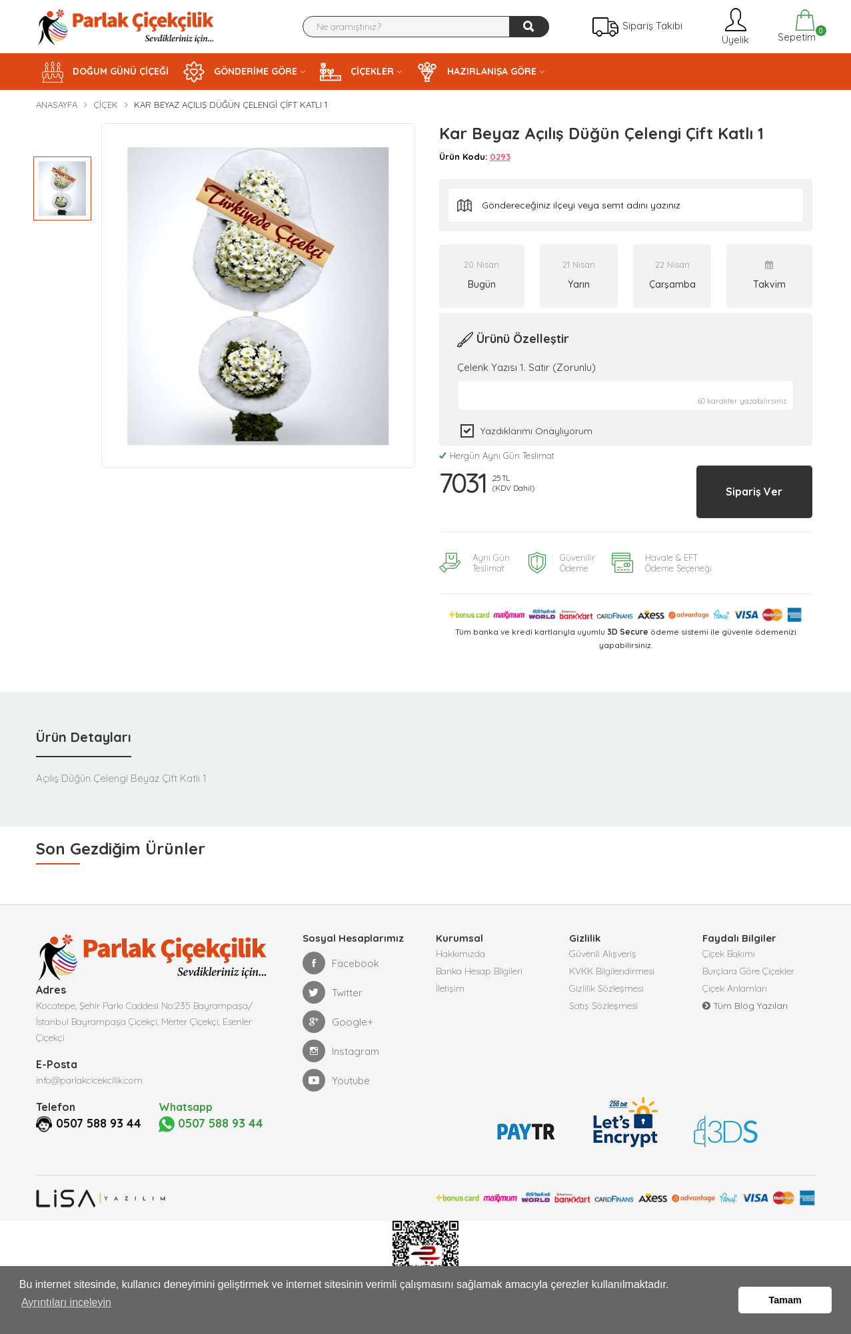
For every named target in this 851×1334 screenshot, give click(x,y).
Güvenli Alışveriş (602, 943)
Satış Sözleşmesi (603, 1003)
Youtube (336, 1068)
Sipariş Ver (737, 485)
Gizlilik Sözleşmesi (606, 983)
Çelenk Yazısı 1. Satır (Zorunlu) (526, 367)
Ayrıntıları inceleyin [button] (66, 1313)
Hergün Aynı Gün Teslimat (496, 455)
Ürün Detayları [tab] (83, 725)
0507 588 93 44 (104, 1111)
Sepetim (795, 26)
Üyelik (734, 26)
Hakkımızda (460, 943)
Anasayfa (56, 104)
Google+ (338, 1009)
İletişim (450, 983)
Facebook (341, 951)
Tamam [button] (785, 1305)
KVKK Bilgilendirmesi (611, 963)
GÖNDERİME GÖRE (240, 72)
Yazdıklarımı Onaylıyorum (536, 431)
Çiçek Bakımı (728, 943)
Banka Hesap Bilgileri (479, 963)
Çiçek (105, 104)
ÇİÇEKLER (357, 72)
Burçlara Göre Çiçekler (748, 963)
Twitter (333, 980)
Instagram (341, 1039)
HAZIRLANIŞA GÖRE (476, 72)
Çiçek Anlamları (734, 983)
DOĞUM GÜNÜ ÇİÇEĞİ (105, 72)
